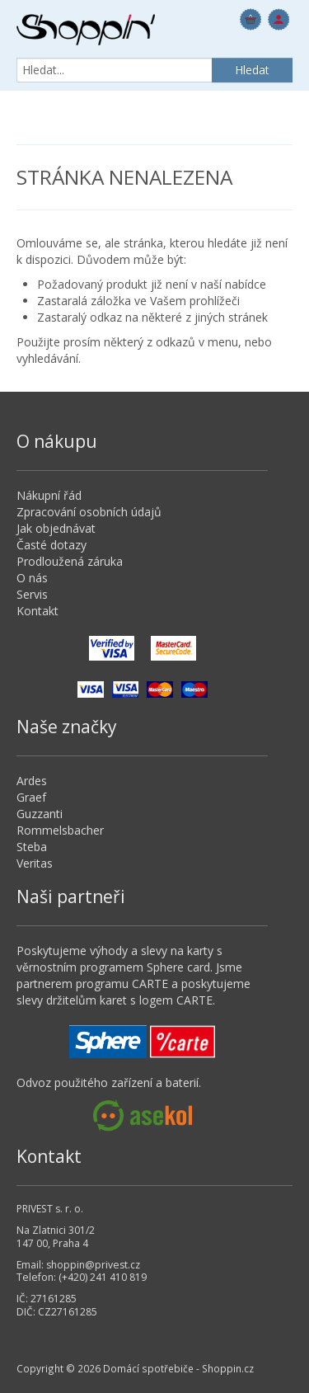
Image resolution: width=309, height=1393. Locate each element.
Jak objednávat (56, 528)
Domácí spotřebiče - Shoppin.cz (85, 29)
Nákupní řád (49, 495)
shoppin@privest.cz (93, 1265)
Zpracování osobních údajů (89, 512)
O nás (32, 578)
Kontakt (37, 611)
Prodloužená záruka (69, 561)
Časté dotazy (51, 545)
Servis (32, 594)
